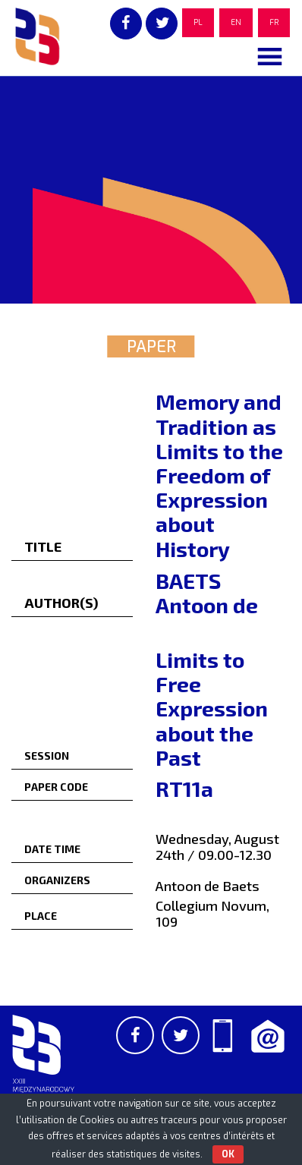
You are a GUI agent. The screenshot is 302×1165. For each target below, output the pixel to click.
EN (236, 22)
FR (273, 22)
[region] (151, 190)
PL (198, 22)
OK (228, 1154)
